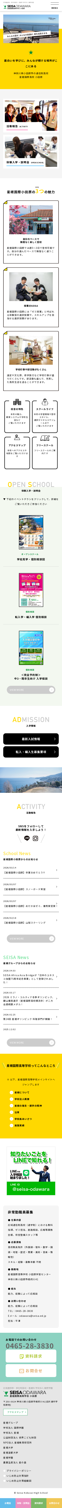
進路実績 (20, 1125)
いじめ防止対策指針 (17, 1475)
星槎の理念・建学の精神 (28, 1105)
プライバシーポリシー (18, 1470)
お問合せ (31, 1370)
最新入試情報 (31, 739)
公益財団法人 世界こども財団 (19, 1437)
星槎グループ (10, 1422)
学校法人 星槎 (11, 1432)
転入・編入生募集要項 (31, 752)
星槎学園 (8, 1457)
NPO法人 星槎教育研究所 (17, 1442)
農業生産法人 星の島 (14, 1462)
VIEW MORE (17, 689)
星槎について (22, 1092)
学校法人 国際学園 (13, 1427)
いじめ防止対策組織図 (18, 1480)
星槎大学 (8, 1447)
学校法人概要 (22, 1099)
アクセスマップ (15, 1412)
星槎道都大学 (10, 1452)
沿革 (17, 1112)
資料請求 (31, 1356)
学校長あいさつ (23, 1118)
